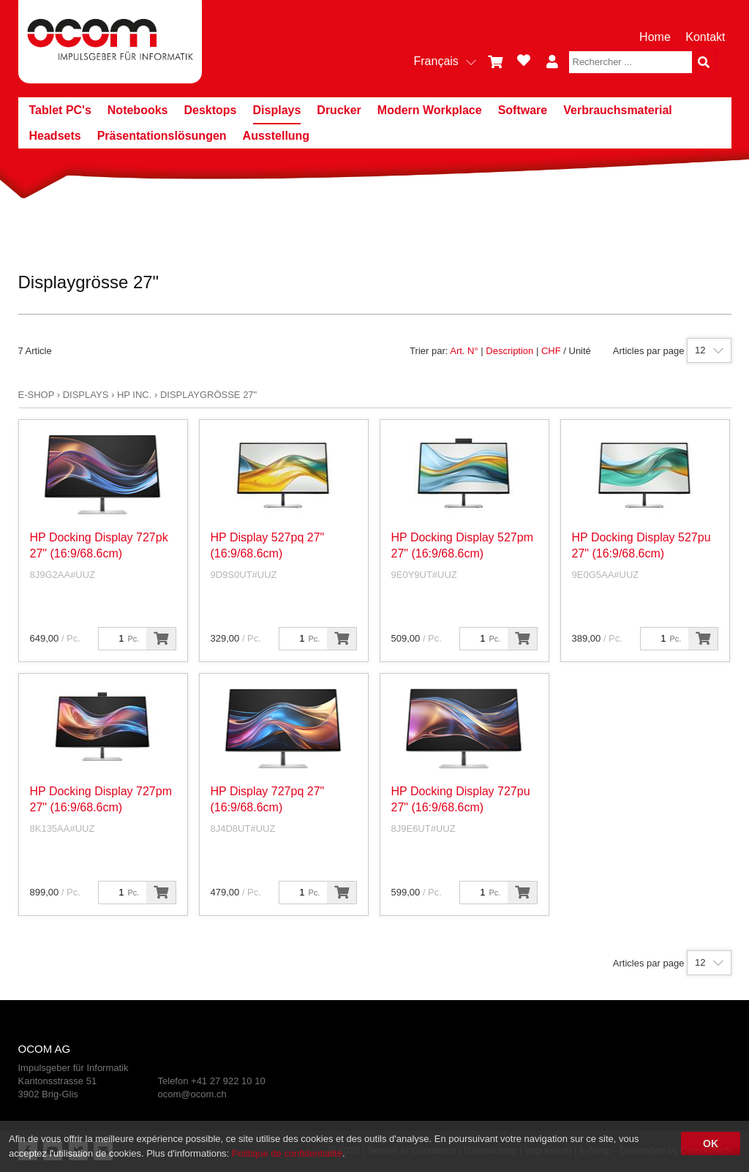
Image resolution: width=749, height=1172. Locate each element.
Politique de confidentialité (287, 1153)
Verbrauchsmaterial (617, 110)
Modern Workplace (429, 110)
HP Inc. (134, 394)
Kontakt (705, 37)
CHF (551, 350)
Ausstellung (276, 135)
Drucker (339, 110)
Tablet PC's (60, 110)
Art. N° (464, 350)
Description (509, 350)
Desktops (210, 110)
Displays (277, 110)
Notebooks (138, 110)
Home (655, 37)
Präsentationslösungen (162, 135)
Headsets (55, 135)
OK (710, 1143)
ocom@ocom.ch (192, 1094)
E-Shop (36, 394)
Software (523, 110)
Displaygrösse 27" (208, 394)
